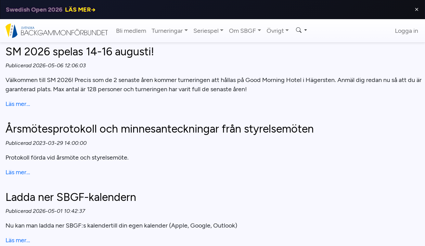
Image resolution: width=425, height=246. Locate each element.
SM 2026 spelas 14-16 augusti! (79, 51)
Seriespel (206, 31)
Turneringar (167, 31)
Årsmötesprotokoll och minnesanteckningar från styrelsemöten (159, 128)
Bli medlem (131, 31)
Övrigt (275, 31)
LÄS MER (80, 9)
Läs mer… (17, 104)
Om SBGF (242, 31)
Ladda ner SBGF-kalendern (70, 197)
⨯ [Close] (416, 9)
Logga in (406, 31)
